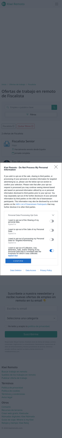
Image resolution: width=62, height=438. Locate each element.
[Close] (56, 167)
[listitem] (31, 215)
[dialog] (31, 219)
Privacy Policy (46, 270)
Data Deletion (16, 270)
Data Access (31, 270)
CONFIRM (18, 261)
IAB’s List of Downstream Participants (31, 204)
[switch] (52, 221)
